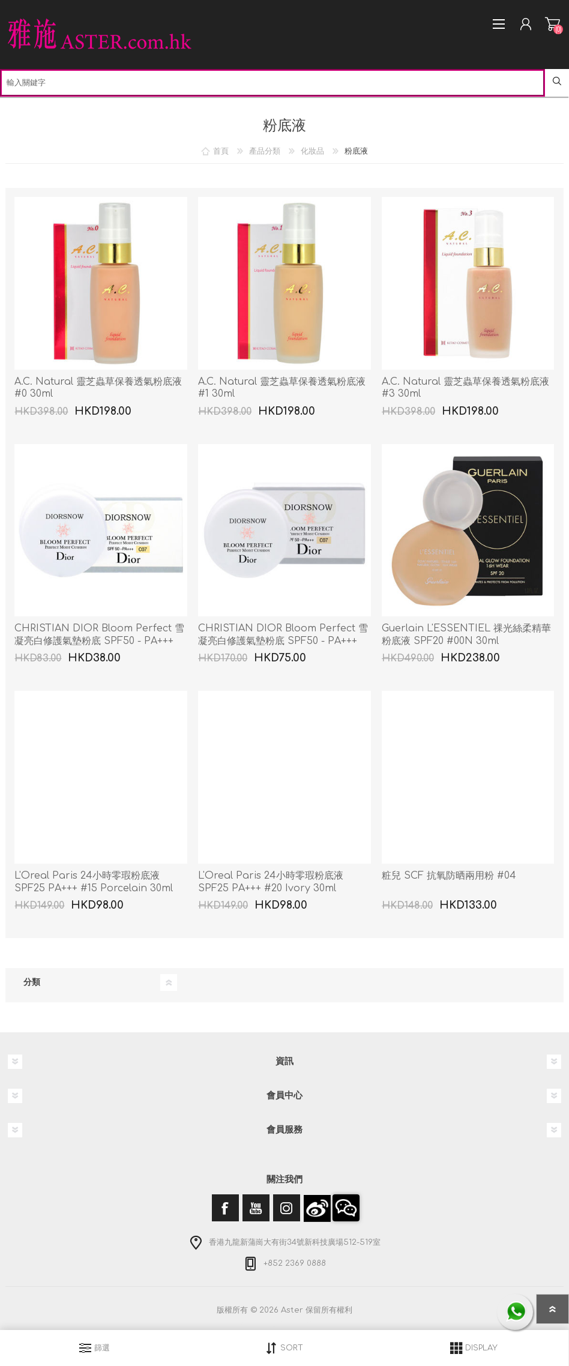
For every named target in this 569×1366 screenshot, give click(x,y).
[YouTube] (255, 1207)
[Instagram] (286, 1207)
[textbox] (272, 83)
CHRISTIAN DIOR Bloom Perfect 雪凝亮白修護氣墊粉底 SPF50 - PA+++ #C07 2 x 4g (283, 641)
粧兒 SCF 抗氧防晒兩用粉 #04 (449, 875)
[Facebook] (225, 1207)
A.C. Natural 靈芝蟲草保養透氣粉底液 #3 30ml (465, 388)
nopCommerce (309, 1323)
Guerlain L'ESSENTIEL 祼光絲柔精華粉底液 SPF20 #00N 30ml (466, 634)
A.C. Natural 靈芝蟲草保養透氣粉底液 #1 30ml (282, 388)
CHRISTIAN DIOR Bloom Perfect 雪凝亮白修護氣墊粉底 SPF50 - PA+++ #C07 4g (99, 641)
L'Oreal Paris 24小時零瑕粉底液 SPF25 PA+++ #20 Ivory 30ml (270, 882)
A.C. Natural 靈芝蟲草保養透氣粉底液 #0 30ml (98, 388)
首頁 (221, 151)
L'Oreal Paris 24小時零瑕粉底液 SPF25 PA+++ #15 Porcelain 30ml (93, 882)
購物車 (552, 24)
